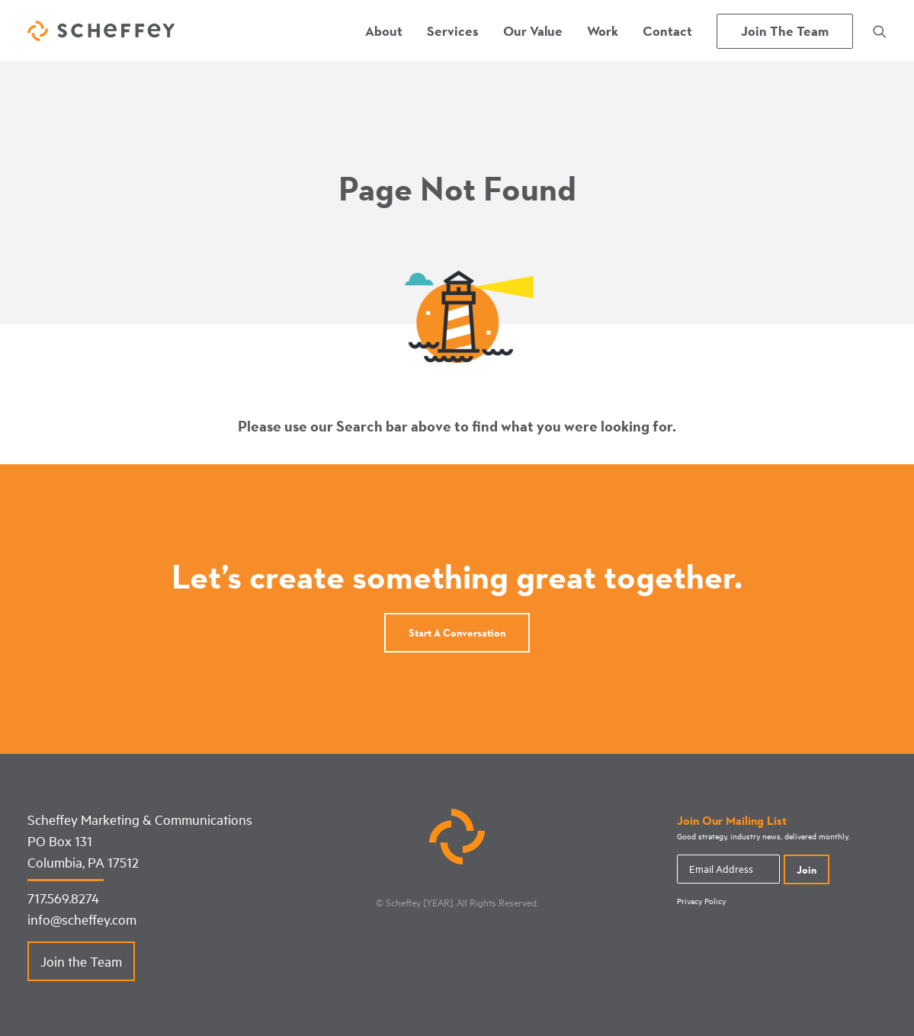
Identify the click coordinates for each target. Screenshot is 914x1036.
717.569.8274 (63, 898)
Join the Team (81, 961)
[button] (880, 31)
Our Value (533, 31)
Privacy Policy (701, 901)
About (383, 31)
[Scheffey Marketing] (101, 31)
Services (453, 31)
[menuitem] (383, 31)
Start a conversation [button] (457, 633)
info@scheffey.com (81, 919)
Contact (667, 31)
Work (602, 31)
